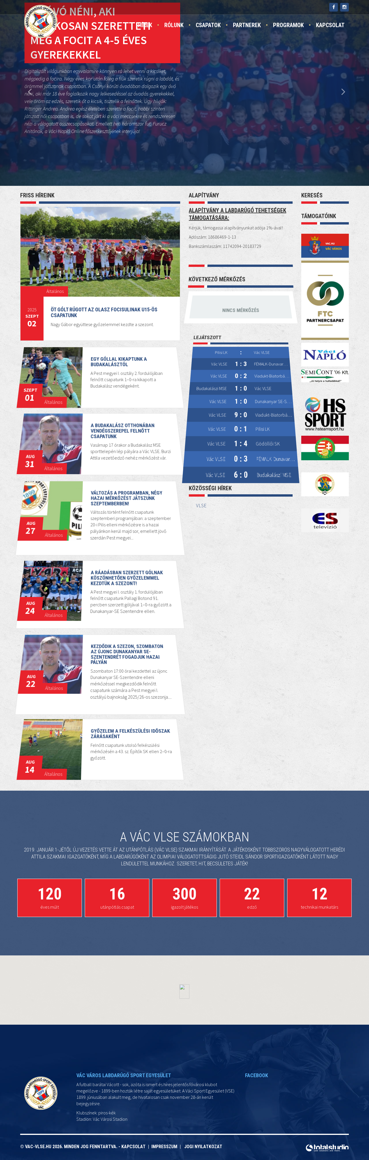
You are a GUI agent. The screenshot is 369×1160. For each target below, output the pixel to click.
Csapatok (208, 25)
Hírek (145, 25)
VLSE (201, 505)
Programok (288, 25)
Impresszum (165, 1146)
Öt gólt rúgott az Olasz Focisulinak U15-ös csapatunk (104, 312)
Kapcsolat (330, 25)
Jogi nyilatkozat (203, 1146)
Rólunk (174, 25)
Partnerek (247, 25)
